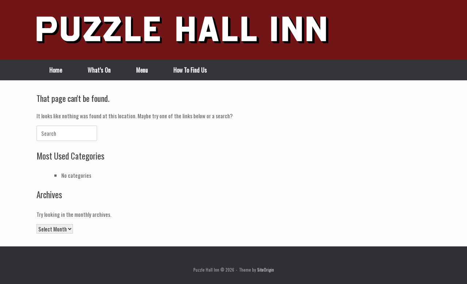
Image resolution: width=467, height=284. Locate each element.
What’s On (99, 70)
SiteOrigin (265, 269)
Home (55, 70)
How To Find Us (190, 70)
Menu (142, 70)
